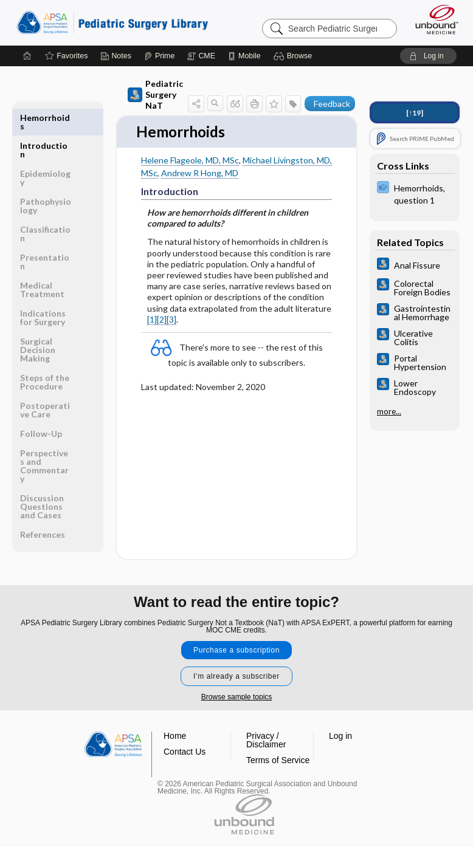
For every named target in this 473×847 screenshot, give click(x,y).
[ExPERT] (415, 193)
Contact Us (184, 751)
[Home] (27, 56)
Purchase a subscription (236, 650)
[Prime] (159, 56)
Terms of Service (277, 760)
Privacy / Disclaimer (266, 740)
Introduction (43, 121)
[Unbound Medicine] (433, 19)
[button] (295, 56)
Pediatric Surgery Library (112, 22)
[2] (162, 320)
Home (175, 736)
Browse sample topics (236, 697)
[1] (152, 320)
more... (389, 411)
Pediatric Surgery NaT (155, 94)
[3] (171, 320)
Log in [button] (340, 736)
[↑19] (414, 112)
